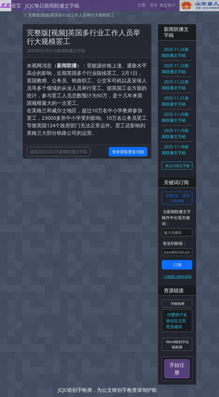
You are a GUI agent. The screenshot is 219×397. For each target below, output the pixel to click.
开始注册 (177, 369)
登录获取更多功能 (128, 151)
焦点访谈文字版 (177, 165)
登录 (154, 5)
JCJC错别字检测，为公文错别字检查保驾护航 (107, 390)
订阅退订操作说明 (178, 276)
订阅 (178, 264)
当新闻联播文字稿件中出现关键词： (176, 217)
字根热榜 (177, 303)
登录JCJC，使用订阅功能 (177, 198)
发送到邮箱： (175, 243)
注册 (142, 5)
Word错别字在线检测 (177, 344)
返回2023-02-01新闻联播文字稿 (58, 151)
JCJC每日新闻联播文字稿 (52, 5)
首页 (16, 5)
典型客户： (189, 5)
